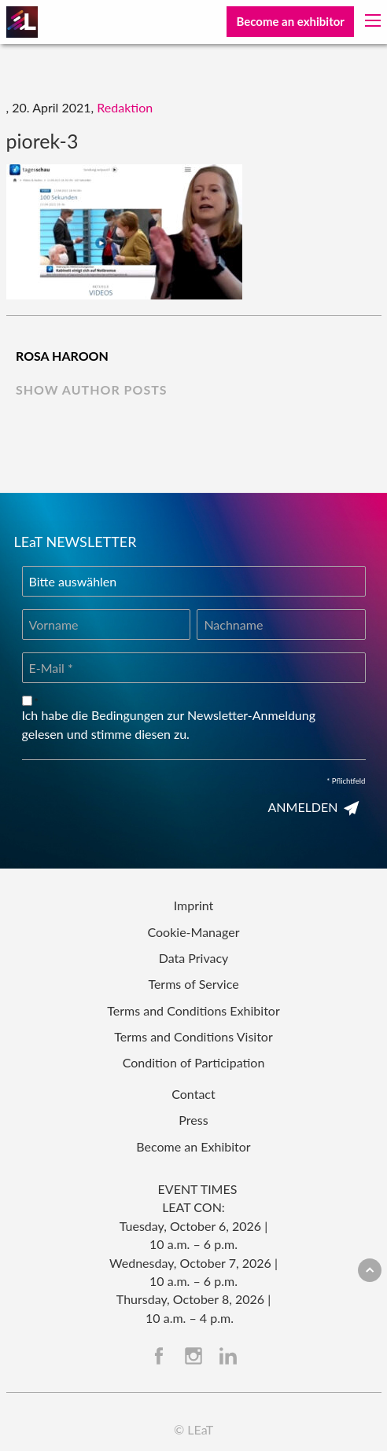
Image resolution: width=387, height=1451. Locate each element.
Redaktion (125, 107)
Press (193, 1119)
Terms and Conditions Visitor (193, 1036)
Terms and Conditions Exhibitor (193, 1010)
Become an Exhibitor (193, 1146)
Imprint (194, 905)
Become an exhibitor (290, 21)
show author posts (92, 389)
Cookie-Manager (194, 931)
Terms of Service (193, 983)
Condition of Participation (194, 1062)
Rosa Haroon (62, 355)
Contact (193, 1093)
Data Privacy (194, 957)
